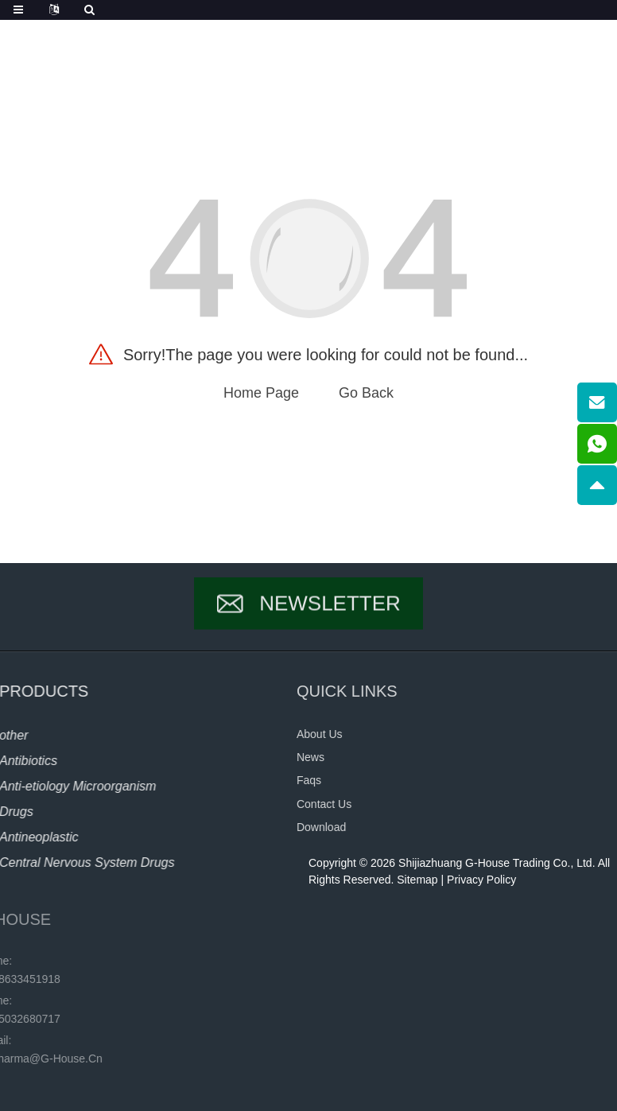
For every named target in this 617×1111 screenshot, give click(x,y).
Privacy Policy (481, 879)
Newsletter (330, 615)
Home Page (261, 393)
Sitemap (417, 879)
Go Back (366, 393)
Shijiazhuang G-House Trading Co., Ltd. (496, 863)
